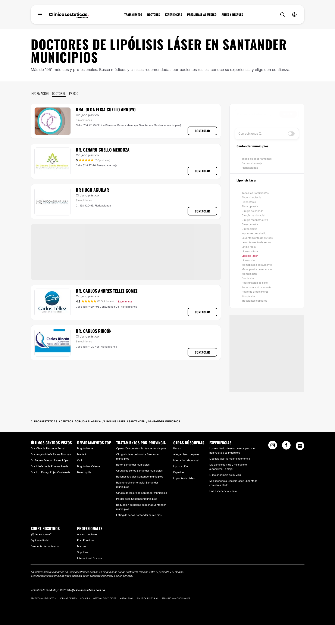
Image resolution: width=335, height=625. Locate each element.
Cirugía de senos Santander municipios (139, 470)
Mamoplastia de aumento (257, 264)
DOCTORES (153, 14)
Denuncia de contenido (45, 546)
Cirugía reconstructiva (255, 219)
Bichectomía (249, 201)
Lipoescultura (250, 251)
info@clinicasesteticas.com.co (86, 590)
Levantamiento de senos (256, 242)
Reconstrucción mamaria (256, 287)
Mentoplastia (249, 273)
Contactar (202, 130)
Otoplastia (248, 278)
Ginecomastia (250, 224)
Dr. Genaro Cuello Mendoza (102, 149)
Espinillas (178, 472)
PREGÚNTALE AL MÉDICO (201, 14)
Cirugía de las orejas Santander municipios (141, 492)
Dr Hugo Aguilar (92, 190)
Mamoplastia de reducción (257, 269)
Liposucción (249, 260)
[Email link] (300, 446)
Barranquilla (84, 472)
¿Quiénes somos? (41, 534)
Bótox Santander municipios (133, 464)
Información (39, 93)
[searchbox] (258, 114)
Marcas (81, 546)
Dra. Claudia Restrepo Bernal (48, 448)
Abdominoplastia (252, 197)
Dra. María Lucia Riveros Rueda (49, 466)
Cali (79, 460)
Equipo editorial (40, 540)
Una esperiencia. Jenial (223, 491)
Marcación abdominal (186, 460)
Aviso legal (126, 598)
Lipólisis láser (250, 255)
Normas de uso (68, 598)
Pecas (177, 448)
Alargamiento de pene (186, 454)
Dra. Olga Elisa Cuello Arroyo (106, 109)
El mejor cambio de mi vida (225, 474)
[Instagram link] (272, 446)
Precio (73, 93)
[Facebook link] (286, 446)
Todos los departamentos (257, 158)
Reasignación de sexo (255, 282)
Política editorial (147, 598)
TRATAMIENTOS (133, 14)
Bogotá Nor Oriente (88, 466)
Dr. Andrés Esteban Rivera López (50, 460)
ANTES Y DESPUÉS (232, 14)
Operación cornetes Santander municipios (141, 448)
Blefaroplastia (250, 206)
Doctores (59, 93)
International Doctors (89, 558)
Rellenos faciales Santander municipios (139, 476)
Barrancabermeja (252, 163)
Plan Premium (85, 540)
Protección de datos (43, 598)
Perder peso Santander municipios (136, 498)
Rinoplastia (248, 296)
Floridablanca (250, 167)
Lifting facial (249, 246)
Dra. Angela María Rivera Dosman (51, 454)
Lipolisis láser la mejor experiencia (229, 458)
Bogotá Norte (85, 448)
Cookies (85, 598)
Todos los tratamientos (255, 193)
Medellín (82, 454)
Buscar (288, 114)
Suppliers (82, 552)
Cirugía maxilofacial (253, 215)
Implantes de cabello (254, 233)
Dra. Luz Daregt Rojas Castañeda (50, 472)
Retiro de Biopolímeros (255, 291)
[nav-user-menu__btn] (294, 14)
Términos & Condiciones (176, 598)
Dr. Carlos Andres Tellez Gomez (107, 290)
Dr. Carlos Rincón (94, 331)
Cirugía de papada (252, 210)
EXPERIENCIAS (173, 14)
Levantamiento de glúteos (257, 237)
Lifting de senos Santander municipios (139, 515)
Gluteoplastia (249, 228)
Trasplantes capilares (254, 300)
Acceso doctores (87, 534)
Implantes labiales (184, 478)
